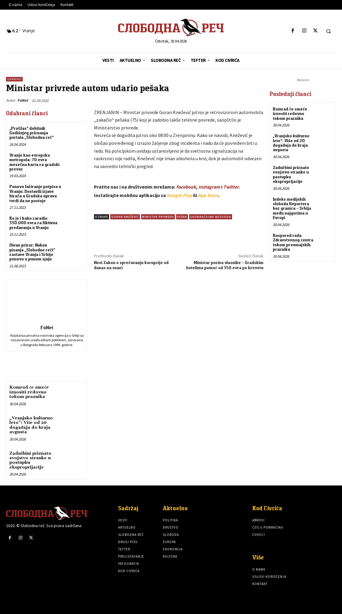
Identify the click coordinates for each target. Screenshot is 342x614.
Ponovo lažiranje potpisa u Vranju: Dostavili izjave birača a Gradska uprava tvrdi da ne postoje (35, 193)
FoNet (23, 100)
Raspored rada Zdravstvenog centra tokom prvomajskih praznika (293, 242)
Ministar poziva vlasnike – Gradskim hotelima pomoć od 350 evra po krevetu (224, 265)
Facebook (186, 187)
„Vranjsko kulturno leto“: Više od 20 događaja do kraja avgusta (31, 425)
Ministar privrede (158, 217)
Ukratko (14, 79)
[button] (328, 31)
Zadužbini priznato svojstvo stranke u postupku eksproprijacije (30, 460)
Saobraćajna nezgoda (210, 217)
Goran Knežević (125, 217)
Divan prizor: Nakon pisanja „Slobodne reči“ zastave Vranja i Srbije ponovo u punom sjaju (32, 252)
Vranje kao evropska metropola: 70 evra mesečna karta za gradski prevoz (34, 162)
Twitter (231, 187)
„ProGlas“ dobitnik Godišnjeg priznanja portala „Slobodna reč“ (31, 133)
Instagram (209, 187)
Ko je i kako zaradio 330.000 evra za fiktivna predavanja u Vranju (33, 223)
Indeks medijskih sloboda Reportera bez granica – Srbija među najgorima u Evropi (292, 208)
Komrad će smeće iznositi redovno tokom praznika (29, 392)
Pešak (182, 217)
